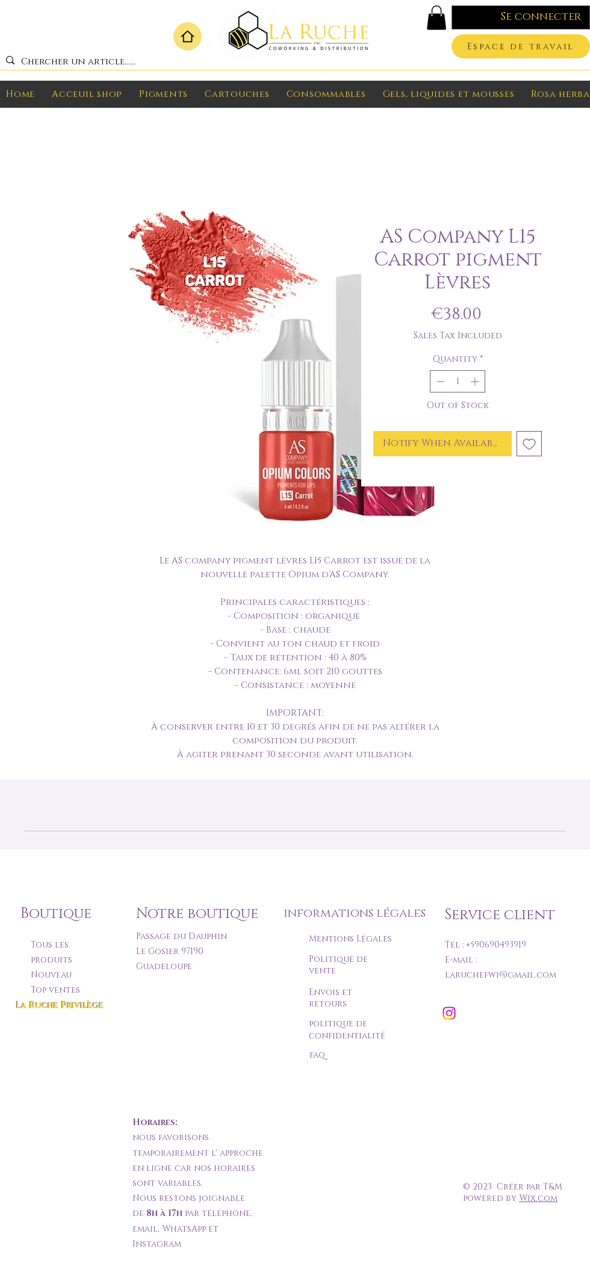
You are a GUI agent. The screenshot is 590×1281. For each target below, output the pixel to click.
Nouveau (51, 975)
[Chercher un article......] (293, 62)
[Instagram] (449, 1013)
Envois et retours (330, 998)
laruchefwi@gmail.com (500, 975)
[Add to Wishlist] (529, 443)
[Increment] (475, 381)
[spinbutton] (457, 381)
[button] (436, 17)
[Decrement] (439, 381)
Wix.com (538, 1198)
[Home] (187, 36)
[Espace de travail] (521, 46)
